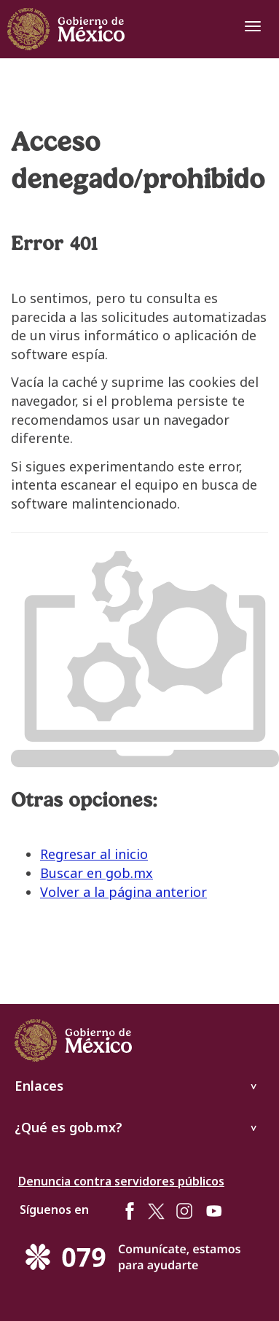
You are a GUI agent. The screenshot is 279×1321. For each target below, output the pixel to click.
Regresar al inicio (94, 854)
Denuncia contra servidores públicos (121, 1181)
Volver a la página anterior (123, 892)
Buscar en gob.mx (96, 873)
